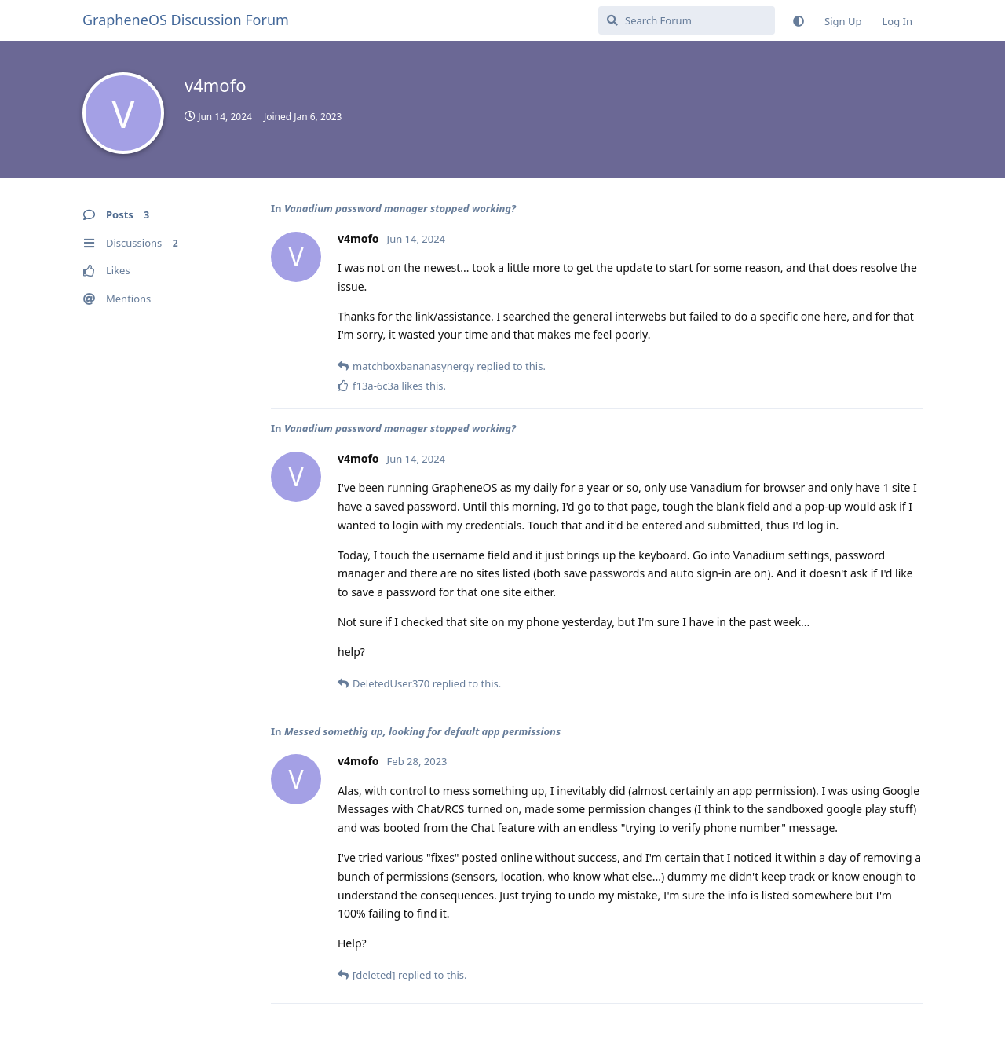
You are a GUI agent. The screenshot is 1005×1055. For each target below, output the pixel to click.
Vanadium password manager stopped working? (400, 208)
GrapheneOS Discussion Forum (185, 19)
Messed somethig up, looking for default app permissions (422, 731)
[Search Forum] (686, 20)
